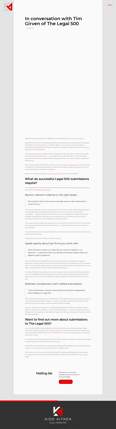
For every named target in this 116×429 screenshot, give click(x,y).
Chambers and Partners (70, 165)
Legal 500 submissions (35, 154)
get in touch (84, 354)
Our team (28, 328)
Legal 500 (81, 138)
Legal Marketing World (43, 190)
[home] (8, 6)
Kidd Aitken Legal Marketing (80, 187)
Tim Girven (72, 138)
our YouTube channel (52, 173)
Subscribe (66, 382)
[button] (110, 5)
